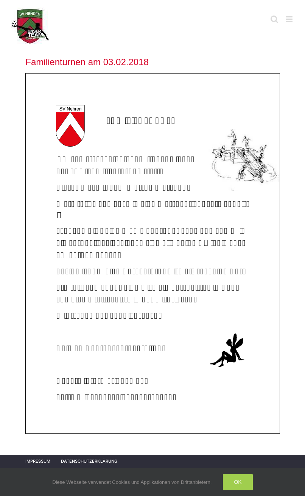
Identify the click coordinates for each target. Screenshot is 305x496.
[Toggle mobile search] (274, 19)
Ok (237, 482)
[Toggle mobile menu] (290, 19)
